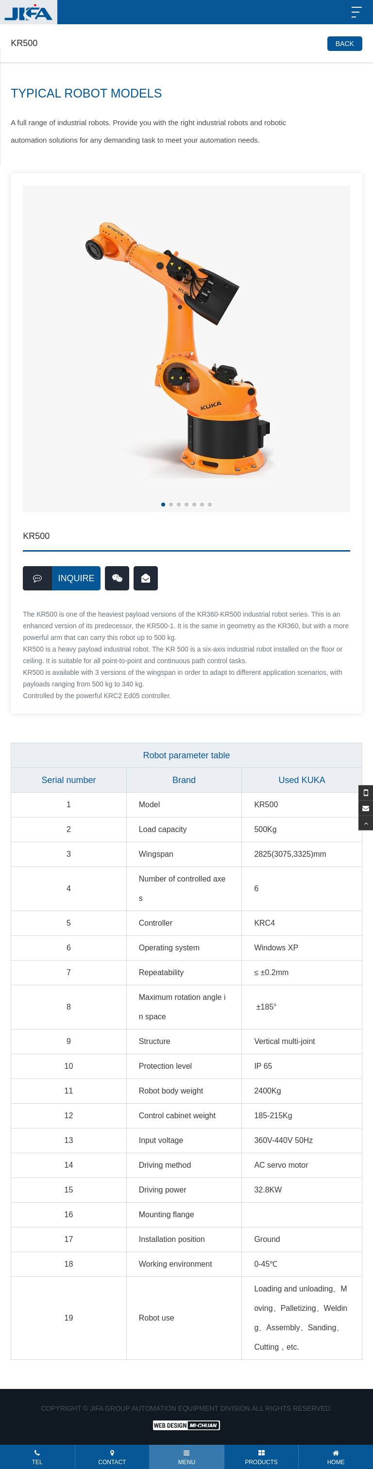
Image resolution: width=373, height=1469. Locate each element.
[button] (163, 504)
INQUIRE (59, 578)
